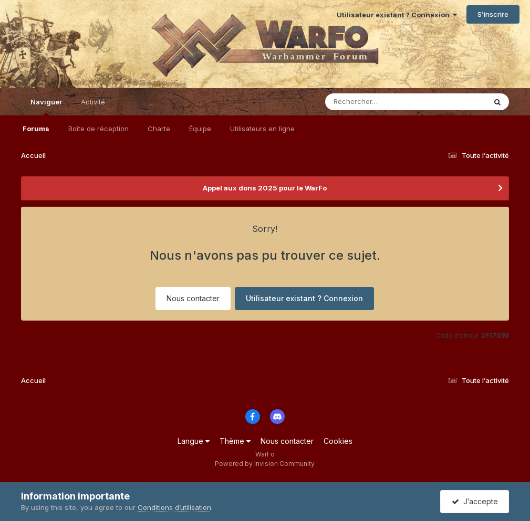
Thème (235, 441)
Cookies (338, 441)
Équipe (200, 128)
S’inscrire (492, 14)
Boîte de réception (98, 128)
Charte (159, 128)
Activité (93, 102)
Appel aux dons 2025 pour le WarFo (265, 188)
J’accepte (475, 501)
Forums (36, 128)
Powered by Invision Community (265, 463)
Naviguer (46, 106)
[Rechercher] (375, 101)
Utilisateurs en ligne (262, 128)
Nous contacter (193, 298)
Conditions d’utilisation (174, 507)
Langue (194, 441)
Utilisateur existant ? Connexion (397, 14)
